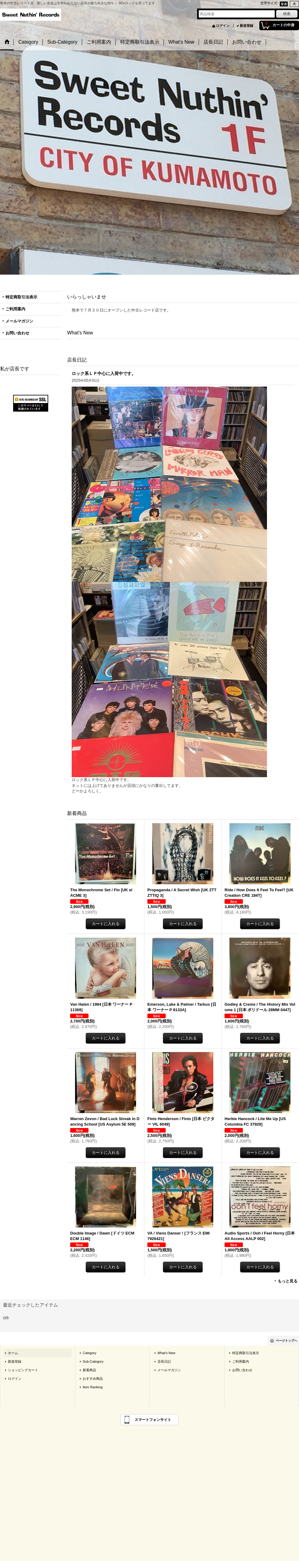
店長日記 (164, 1361)
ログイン (222, 25)
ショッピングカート (23, 1370)
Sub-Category (93, 1361)
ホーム (13, 1353)
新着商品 (89, 1370)
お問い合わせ (17, 333)
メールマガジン (19, 321)
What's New (166, 1353)
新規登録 (246, 25)
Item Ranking (93, 1387)
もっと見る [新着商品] (287, 1281)
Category (89, 1353)
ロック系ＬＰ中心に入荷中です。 (104, 373)
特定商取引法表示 (21, 297)
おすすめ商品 (93, 1378)
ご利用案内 (15, 309)
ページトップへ (286, 1340)
